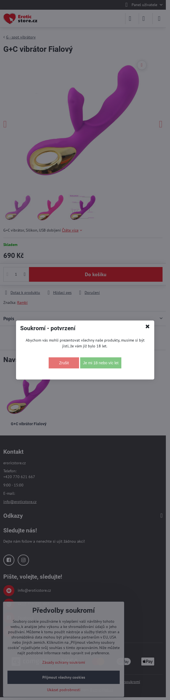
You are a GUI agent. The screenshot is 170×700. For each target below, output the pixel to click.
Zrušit (64, 363)
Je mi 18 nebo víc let (100, 363)
